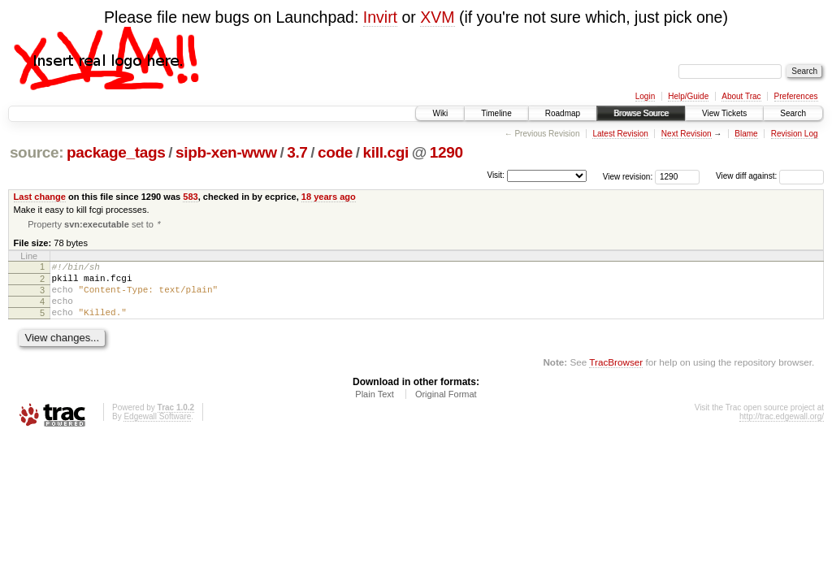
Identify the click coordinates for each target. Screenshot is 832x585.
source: (36, 152)
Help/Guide (688, 96)
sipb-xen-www (226, 152)
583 (190, 197)
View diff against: (770, 175)
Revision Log (794, 133)
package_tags (116, 152)
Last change (40, 197)
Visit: (496, 175)
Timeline (496, 113)
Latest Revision (620, 133)
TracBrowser (616, 375)
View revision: (628, 175)
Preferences (796, 96)
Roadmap (562, 113)
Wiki (440, 113)
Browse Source (641, 113)
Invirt (380, 17)
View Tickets (724, 113)
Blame (745, 133)
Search (793, 113)
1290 (446, 152)
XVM (437, 17)
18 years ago (328, 197)
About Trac (741, 96)
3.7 (297, 152)
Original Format (446, 408)
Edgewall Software (157, 430)
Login (645, 96)
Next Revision (686, 133)
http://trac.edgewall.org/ (781, 430)
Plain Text (374, 408)
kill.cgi (386, 152)
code (335, 152)
